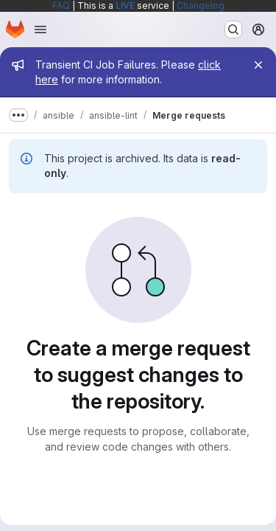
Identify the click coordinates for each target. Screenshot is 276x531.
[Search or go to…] (233, 29)
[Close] (258, 65)
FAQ (61, 5)
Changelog (200, 5)
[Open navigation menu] (40, 29)
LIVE (125, 5)
